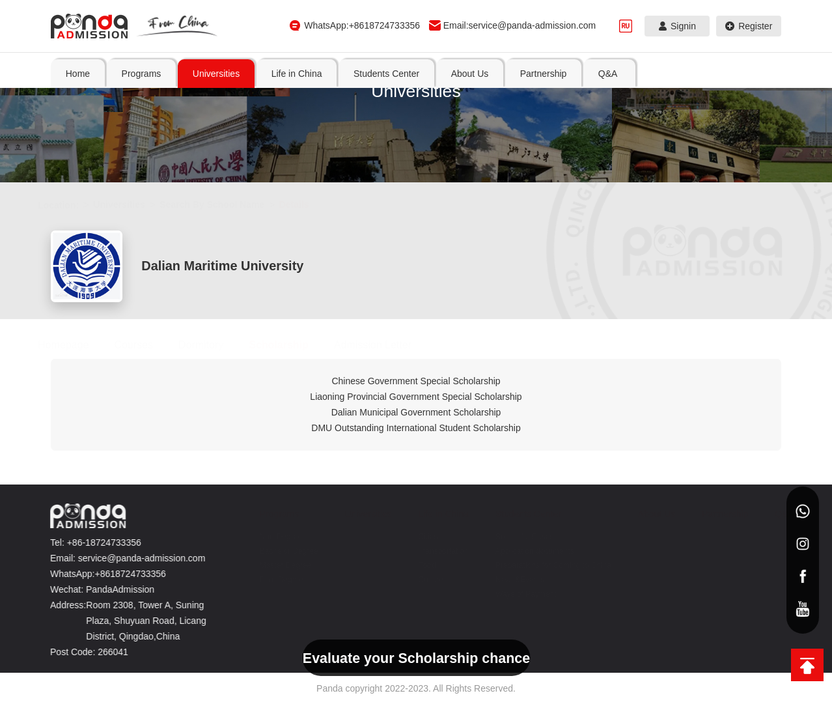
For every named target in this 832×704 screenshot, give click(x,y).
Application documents (527, 551)
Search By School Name (225, 204)
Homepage (76, 344)
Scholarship (292, 344)
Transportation (436, 551)
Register (749, 26)
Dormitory (213, 344)
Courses (146, 344)
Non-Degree (274, 536)
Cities (421, 536)
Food (420, 565)
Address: (63, 605)
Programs (272, 514)
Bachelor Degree (282, 551)
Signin (677, 26)
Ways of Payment (518, 593)
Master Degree (278, 565)
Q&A (777, 514)
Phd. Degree (274, 579)
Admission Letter (385, 344)
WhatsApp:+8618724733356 (362, 25)
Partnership (718, 514)
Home (78, 73)
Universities (132, 204)
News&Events (512, 579)
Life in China (436, 514)
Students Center (521, 514)
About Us (650, 514)
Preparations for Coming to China (546, 565)
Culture (424, 579)
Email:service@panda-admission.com (519, 25)
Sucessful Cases (517, 536)
